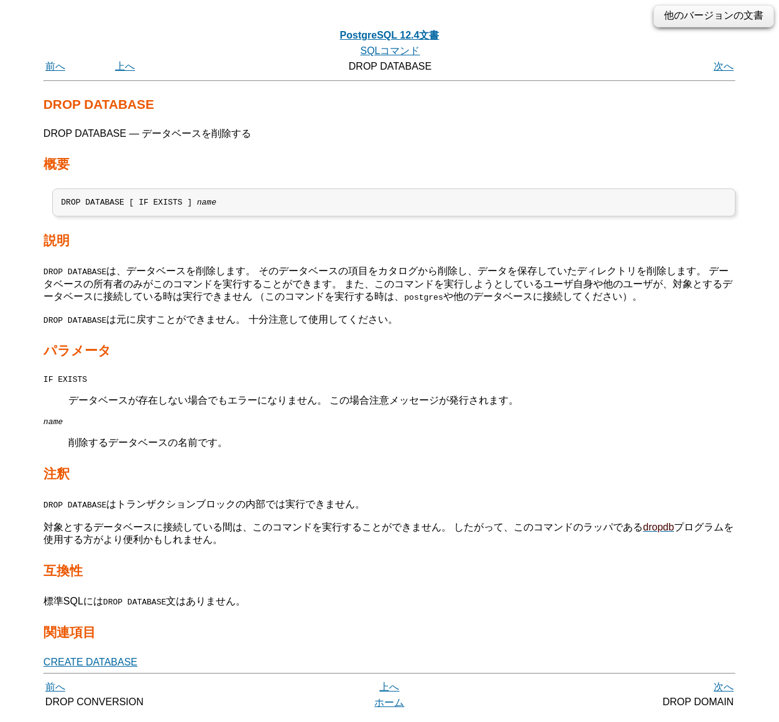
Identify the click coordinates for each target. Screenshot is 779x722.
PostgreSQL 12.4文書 (390, 35)
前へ (55, 66)
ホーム (389, 708)
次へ (724, 66)
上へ (125, 66)
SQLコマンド (390, 50)
